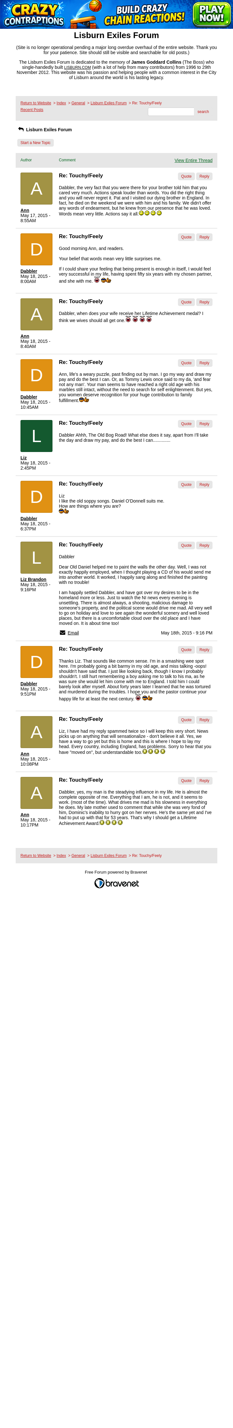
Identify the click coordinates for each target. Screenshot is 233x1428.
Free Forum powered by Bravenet (116, 872)
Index (61, 103)
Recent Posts (31, 110)
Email (73, 632)
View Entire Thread (193, 160)
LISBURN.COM (77, 67)
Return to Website (35, 103)
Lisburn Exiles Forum (109, 103)
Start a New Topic (35, 143)
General (78, 103)
